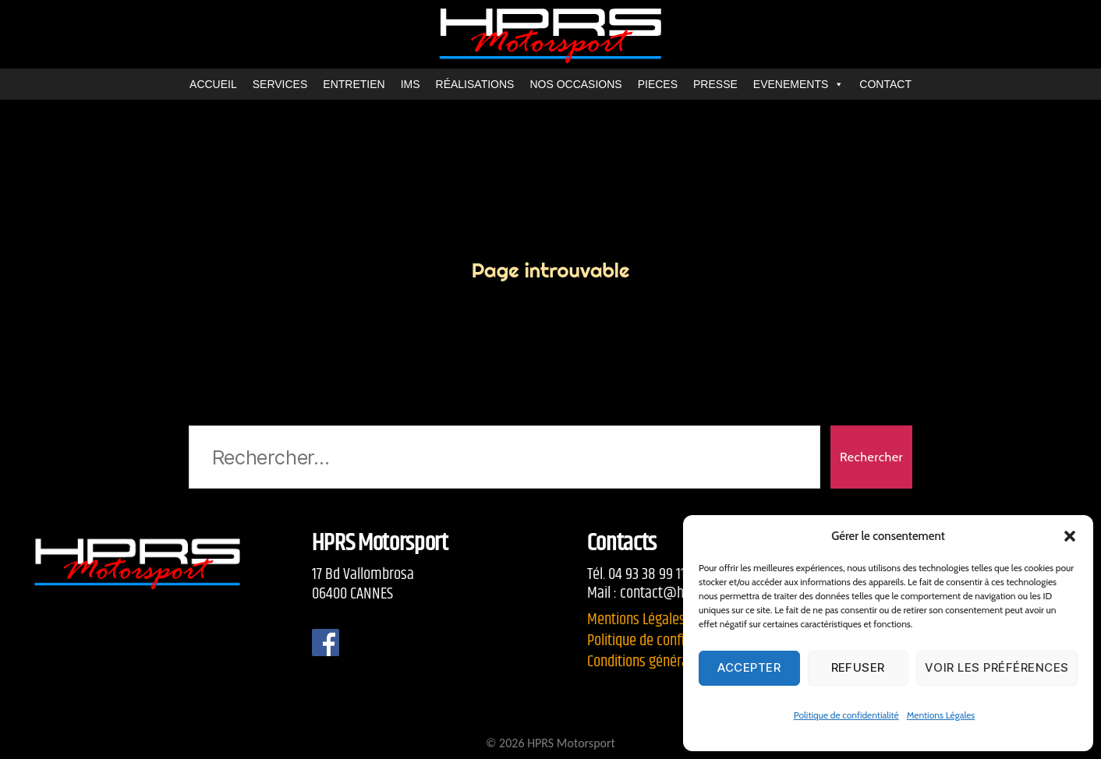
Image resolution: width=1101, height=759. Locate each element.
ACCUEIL (213, 84)
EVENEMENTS (798, 84)
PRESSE (715, 84)
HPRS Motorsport (571, 743)
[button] (1070, 536)
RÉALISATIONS (475, 84)
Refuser (858, 667)
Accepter (749, 667)
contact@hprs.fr (666, 593)
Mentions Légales (941, 715)
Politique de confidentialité (846, 715)
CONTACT (885, 84)
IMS (410, 84)
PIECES (658, 84)
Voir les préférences (997, 667)
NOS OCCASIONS (575, 84)
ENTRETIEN (353, 84)
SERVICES (280, 84)
